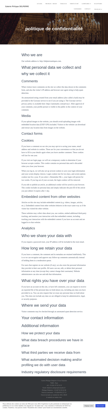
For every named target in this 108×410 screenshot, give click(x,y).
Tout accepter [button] (100, 406)
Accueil (39, 3)
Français (98, 9)
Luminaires (86, 3)
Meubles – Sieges (51, 3)
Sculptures (98, 3)
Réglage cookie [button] (89, 406)
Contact (87, 9)
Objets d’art (74, 3)
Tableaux (63, 3)
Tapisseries (77, 9)
